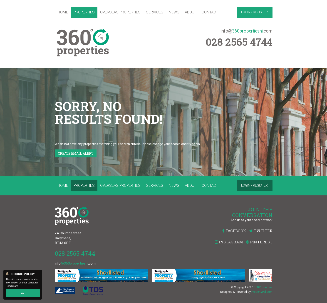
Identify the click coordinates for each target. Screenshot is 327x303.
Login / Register (254, 12)
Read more (12, 286)
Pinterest (259, 242)
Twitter (260, 230)
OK (23, 293)
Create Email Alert (75, 153)
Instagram (229, 242)
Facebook (234, 230)
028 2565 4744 (75, 253)
